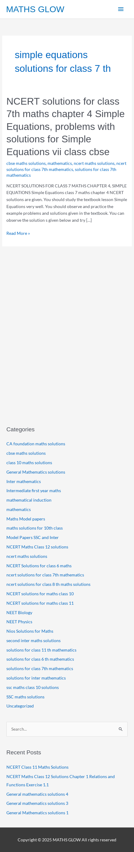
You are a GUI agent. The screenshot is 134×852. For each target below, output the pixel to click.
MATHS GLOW (35, 9)
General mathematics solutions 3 (37, 803)
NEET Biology (19, 612)
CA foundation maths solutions (35, 443)
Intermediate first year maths (33, 490)
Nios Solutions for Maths (29, 631)
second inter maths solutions (33, 640)
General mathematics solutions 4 (37, 794)
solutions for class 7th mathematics (39, 668)
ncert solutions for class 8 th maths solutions (48, 584)
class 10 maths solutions (29, 462)
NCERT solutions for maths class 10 (40, 593)
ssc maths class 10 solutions (32, 687)
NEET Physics (19, 621)
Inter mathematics (23, 481)
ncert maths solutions (94, 163)
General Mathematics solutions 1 (37, 812)
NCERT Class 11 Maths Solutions (37, 767)
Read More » (18, 233)
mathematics (60, 163)
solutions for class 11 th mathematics (41, 649)
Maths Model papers (25, 518)
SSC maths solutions (25, 696)
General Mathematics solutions (35, 472)
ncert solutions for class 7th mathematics (45, 574)
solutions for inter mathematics (36, 677)
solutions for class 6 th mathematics (40, 659)
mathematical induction (28, 500)
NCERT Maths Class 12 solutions (37, 546)
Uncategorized (20, 705)
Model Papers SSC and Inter (32, 537)
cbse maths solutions (26, 163)
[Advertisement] (67, 346)
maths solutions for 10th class (34, 527)
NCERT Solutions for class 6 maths (39, 565)
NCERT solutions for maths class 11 (40, 603)
